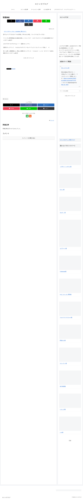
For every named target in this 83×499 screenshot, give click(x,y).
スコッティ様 (63, 363)
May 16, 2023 (64, 84)
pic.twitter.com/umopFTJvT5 (68, 80)
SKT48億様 (63, 386)
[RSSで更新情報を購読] (30, 112)
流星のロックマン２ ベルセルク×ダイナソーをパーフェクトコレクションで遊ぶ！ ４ (26, 44)
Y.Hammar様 (63, 271)
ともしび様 (63, 409)
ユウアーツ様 (63, 248)
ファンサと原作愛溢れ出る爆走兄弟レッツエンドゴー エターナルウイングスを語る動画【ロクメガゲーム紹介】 (28, 35)
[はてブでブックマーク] (24, 21)
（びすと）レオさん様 (65, 166)
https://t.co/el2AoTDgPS (70, 78)
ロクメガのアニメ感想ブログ (67, 140)
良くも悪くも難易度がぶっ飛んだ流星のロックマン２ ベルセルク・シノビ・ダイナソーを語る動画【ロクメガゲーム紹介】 (28, 48)
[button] (50, 21)
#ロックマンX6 (65, 68)
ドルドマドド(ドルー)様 (66, 317)
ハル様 (61, 432)
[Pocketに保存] (33, 21)
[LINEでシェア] (42, 21)
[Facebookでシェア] (15, 21)
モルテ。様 (63, 212)
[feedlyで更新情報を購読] (27, 112)
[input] (70, 91)
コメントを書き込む (28, 134)
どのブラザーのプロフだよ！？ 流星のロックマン (16, 40)
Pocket (13, 65)
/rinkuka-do (5, 95)
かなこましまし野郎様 (65, 294)
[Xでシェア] (7, 21)
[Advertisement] (28, 58)
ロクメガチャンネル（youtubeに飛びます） (15, 28)
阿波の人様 (63, 340)
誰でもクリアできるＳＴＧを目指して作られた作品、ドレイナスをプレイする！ (24, 31)
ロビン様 (62, 189)
